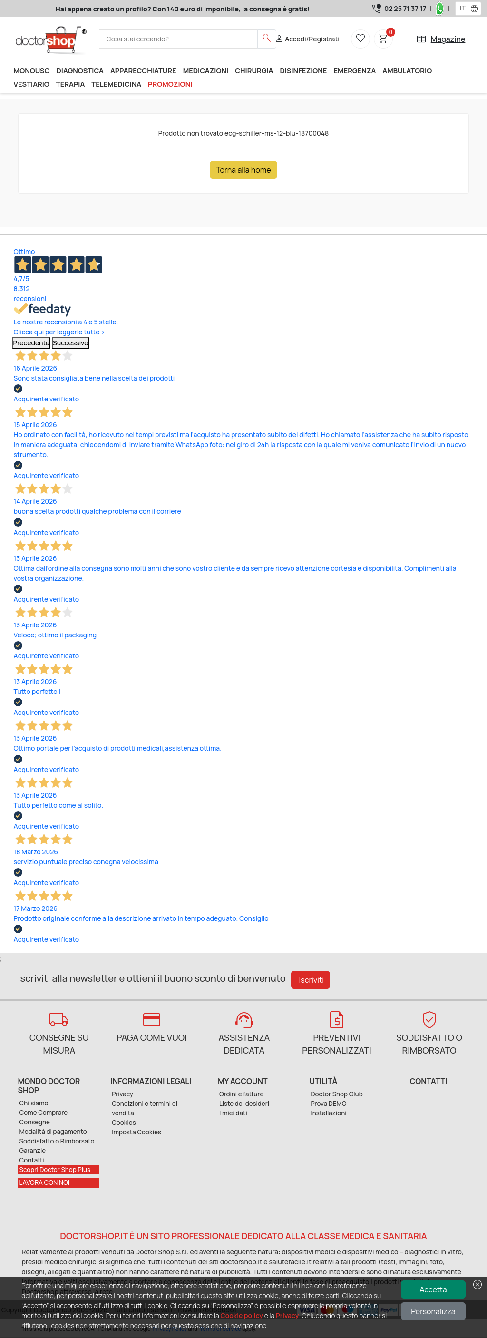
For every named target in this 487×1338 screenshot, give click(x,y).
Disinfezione (303, 70)
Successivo (70, 342)
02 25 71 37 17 (405, 8)
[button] (476, 8)
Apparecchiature (143, 70)
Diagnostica (80, 70)
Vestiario (31, 83)
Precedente (31, 342)
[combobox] (462, 8)
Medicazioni (206, 70)
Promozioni (170, 83)
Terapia (70, 83)
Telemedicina (116, 83)
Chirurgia (254, 70)
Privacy (287, 1315)
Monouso (32, 70)
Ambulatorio (407, 70)
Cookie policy (242, 1315)
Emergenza (354, 70)
